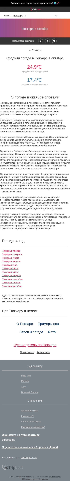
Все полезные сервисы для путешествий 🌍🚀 (35, 3)
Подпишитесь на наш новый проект (30, 447)
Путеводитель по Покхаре (35, 345)
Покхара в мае (9, 265)
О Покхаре (24, 324)
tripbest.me (8, 439)
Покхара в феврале (12, 254)
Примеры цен (48, 324)
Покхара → (19, 15)
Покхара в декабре (12, 286)
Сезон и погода (31, 332)
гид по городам (55, 477)
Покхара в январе (11, 251)
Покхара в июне (10, 268)
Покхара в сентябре (12, 279)
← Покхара (35, 50)
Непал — (8, 16)
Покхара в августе (11, 275)
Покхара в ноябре (11, 282)
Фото (52, 332)
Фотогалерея (43, 352)
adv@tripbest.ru (29, 457)
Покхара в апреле (11, 261)
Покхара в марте (10, 258)
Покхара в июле (10, 272)
